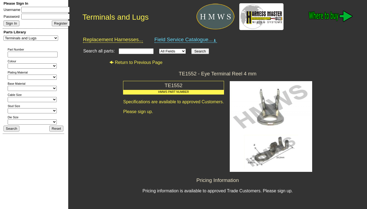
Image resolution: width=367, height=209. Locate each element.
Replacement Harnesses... (113, 39)
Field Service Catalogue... (185, 40)
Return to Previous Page (135, 62)
